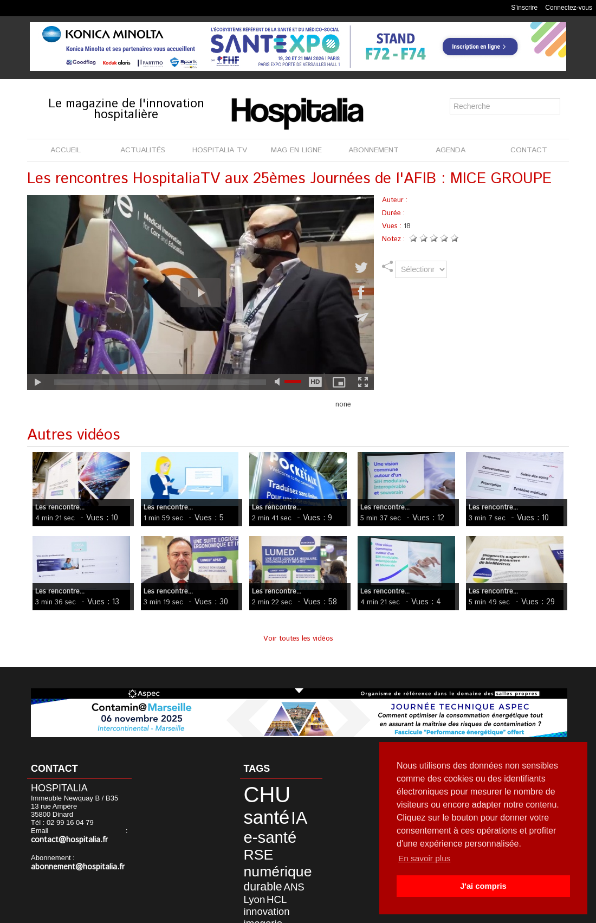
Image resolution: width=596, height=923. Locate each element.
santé (294, 792)
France (279, 879)
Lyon (296, 846)
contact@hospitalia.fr (88, 832)
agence (301, 879)
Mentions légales (264, 911)
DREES (266, 872)
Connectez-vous (568, 7)
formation (254, 879)
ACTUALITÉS (142, 150)
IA (247, 808)
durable (255, 845)
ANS (279, 846)
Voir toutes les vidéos (298, 639)
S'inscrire (524, 7)
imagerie (255, 864)
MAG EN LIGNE (296, 150)
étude (287, 872)
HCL (248, 855)
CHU (258, 792)
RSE (252, 822)
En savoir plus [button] (425, 858)
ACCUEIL (65, 150)
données (285, 864)
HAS (247, 872)
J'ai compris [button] (483, 886)
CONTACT (528, 150)
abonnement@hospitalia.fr (72, 858)
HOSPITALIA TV (219, 150)
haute (249, 887)
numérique (266, 835)
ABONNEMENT (373, 150)
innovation (274, 855)
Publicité (321, 911)
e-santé (274, 809)
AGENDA (450, 150)
